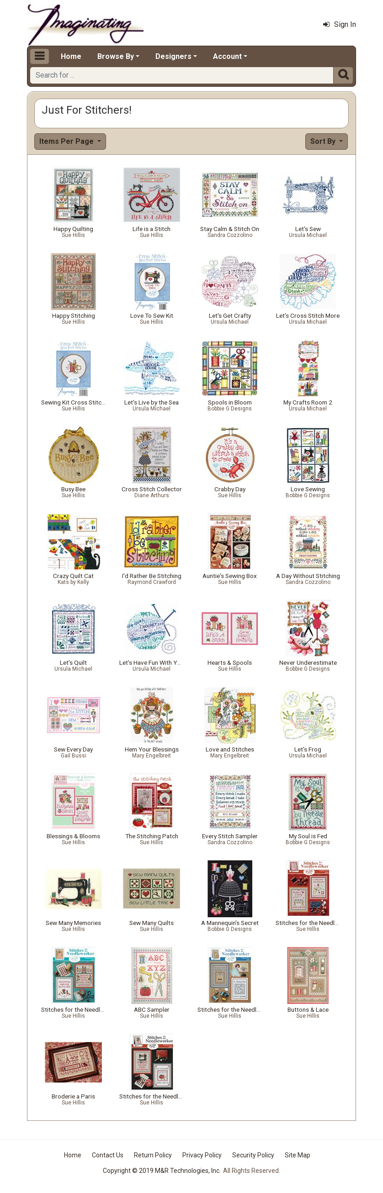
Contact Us (107, 1155)
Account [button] (227, 56)
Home (71, 56)
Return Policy (153, 1155)
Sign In (339, 24)
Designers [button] (173, 56)
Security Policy (253, 1155)
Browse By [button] (115, 56)
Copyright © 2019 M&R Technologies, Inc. (162, 1170)
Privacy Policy (202, 1155)
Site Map (297, 1155)
